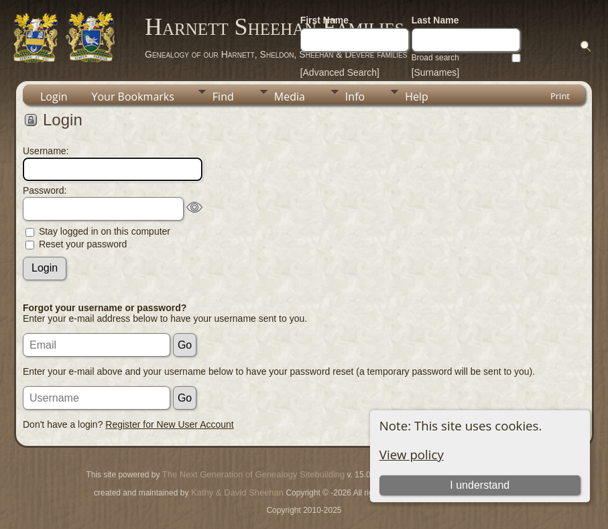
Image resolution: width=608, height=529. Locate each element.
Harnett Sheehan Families (274, 26)
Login (54, 96)
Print (560, 96)
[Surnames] (436, 72)
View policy (411, 454)
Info (355, 96)
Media (289, 96)
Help (416, 96)
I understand (479, 485)
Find (223, 96)
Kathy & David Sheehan (236, 492)
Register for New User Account (169, 424)
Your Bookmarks (133, 96)
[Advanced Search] (339, 72)
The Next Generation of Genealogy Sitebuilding (253, 474)
